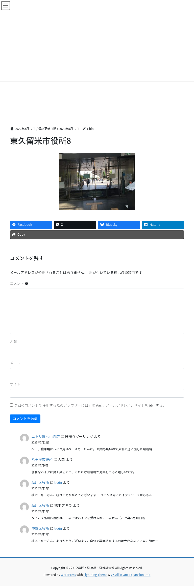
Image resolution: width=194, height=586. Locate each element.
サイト (15, 383)
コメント (19, 283)
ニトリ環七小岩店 (46, 436)
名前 (13, 341)
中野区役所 (40, 528)
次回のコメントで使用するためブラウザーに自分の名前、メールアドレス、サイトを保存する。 (90, 405)
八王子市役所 (42, 459)
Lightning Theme (95, 574)
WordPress (68, 574)
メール (15, 362)
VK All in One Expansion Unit (131, 574)
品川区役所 (40, 482)
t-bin (58, 482)
